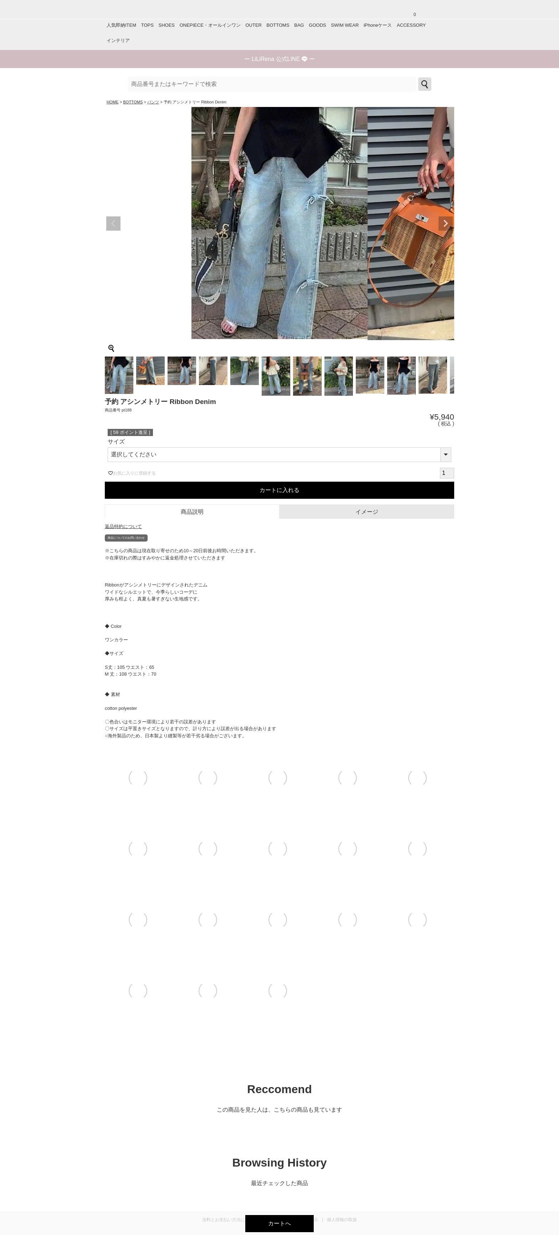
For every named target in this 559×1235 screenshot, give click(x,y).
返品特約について (123, 526)
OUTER (253, 25)
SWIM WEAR (345, 25)
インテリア (118, 40)
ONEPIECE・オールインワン (210, 25)
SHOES (166, 25)
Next (446, 223)
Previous (113, 223)
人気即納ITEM (121, 25)
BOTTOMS (278, 25)
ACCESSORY (411, 25)
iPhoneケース (378, 25)
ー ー (279, 59)
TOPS (147, 25)
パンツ (153, 102)
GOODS (317, 25)
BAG (299, 25)
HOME (113, 102)
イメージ (366, 512)
